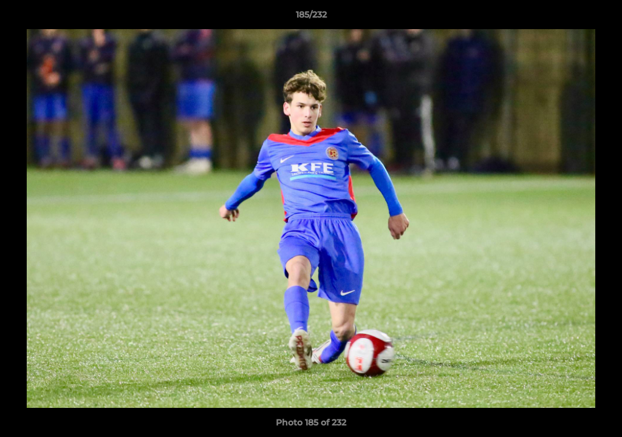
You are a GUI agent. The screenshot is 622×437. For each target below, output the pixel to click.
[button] (600, 17)
